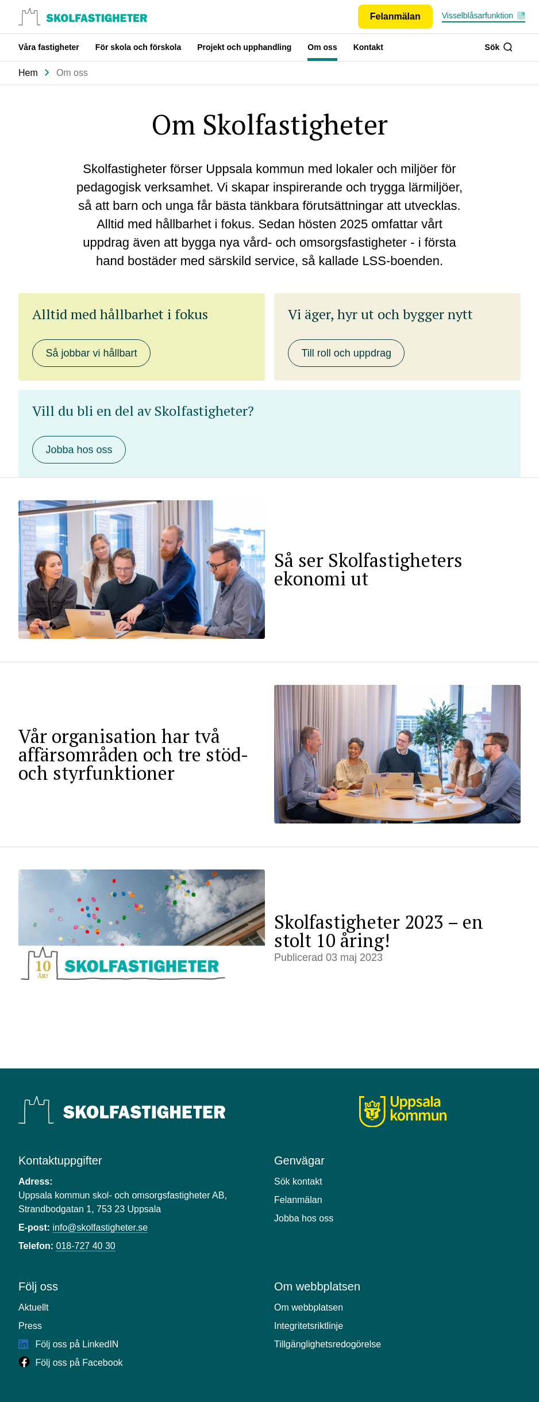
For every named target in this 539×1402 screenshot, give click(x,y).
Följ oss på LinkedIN (68, 1344)
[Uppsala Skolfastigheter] (121, 1110)
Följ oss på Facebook (70, 1362)
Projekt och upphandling (244, 47)
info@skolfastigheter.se (100, 1227)
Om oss (322, 47)
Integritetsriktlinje (308, 1326)
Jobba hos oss (303, 1218)
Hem (28, 73)
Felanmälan (298, 1200)
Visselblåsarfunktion (477, 15)
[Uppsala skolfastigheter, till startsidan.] (82, 16)
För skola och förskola (138, 47)
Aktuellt (33, 1307)
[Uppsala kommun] (402, 1112)
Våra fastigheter (48, 47)
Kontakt (368, 47)
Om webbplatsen (308, 1307)
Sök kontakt (298, 1181)
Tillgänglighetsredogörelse (327, 1344)
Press (30, 1326)
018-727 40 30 (85, 1246)
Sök (499, 47)
